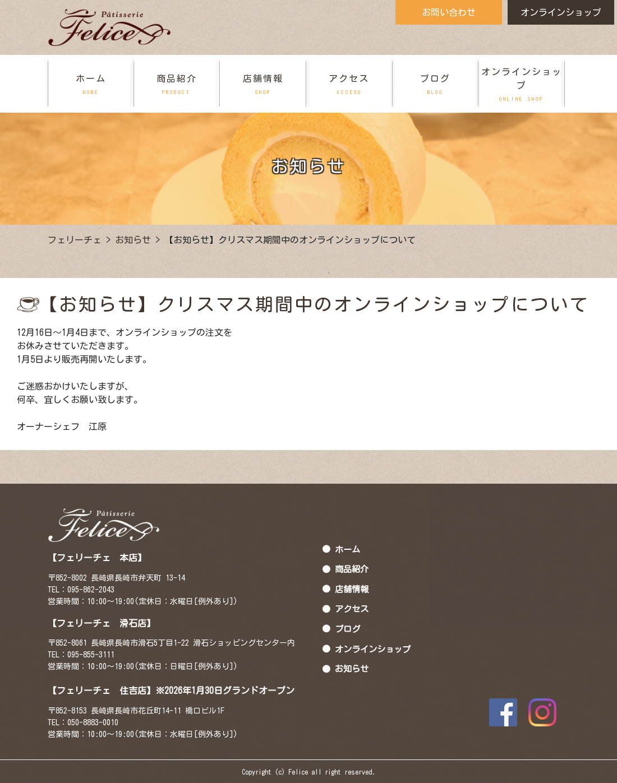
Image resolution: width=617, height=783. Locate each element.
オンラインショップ (561, 12)
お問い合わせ (449, 12)
